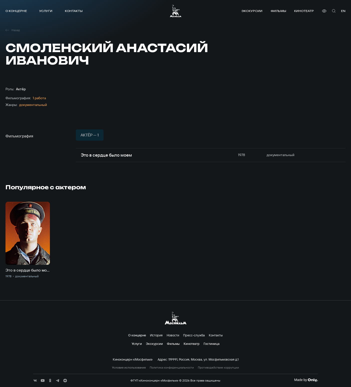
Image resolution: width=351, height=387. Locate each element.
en (343, 11)
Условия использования (129, 367)
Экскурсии (251, 11)
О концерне (16, 11)
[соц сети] (35, 381)
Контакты (74, 11)
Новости (173, 335)
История (156, 335)
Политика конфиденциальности (172, 367)
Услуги (45, 11)
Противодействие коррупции (218, 367)
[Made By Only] (306, 380)
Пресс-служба (194, 335)
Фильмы (278, 11)
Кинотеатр (304, 11)
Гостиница (212, 344)
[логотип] (175, 10)
